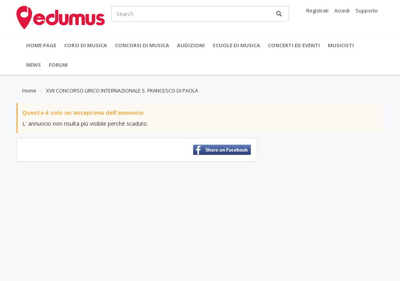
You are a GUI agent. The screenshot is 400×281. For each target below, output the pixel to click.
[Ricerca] (279, 13)
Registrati (317, 10)
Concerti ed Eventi (294, 45)
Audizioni (191, 45)
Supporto (366, 10)
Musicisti (341, 45)
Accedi (342, 10)
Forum (58, 64)
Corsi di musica (85, 45)
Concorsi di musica (142, 45)
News (33, 64)
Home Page (41, 45)
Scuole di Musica (236, 45)
